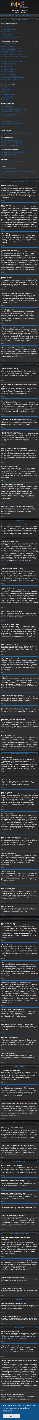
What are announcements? (8, 94)
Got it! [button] (11, 1416)
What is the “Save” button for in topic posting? (12, 77)
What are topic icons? (6, 99)
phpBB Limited (11, 1335)
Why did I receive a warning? (8, 74)
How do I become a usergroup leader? (11, 111)
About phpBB (14, 1338)
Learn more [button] (7, 1411)
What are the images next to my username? (12, 51)
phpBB (24, 441)
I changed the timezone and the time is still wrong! (14, 48)
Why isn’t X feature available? (8, 170)
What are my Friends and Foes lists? (10, 132)
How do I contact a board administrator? (11, 174)
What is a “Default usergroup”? (9, 114)
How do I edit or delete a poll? (8, 69)
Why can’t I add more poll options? (10, 68)
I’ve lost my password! (6, 34)
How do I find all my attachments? (9, 163)
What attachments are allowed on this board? (12, 161)
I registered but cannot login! (8, 29)
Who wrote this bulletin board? (9, 168)
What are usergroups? (6, 108)
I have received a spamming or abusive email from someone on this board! (18, 125)
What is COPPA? (5, 26)
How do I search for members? (9, 144)
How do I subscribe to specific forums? (11, 154)
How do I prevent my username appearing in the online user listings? (18, 44)
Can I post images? (6, 91)
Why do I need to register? (8, 24)
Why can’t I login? (5, 31)
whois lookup (5, 1369)
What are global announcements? (9, 92)
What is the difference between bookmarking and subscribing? (17, 151)
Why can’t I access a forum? (8, 71)
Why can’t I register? (6, 28)
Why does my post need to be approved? (11, 79)
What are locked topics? (7, 97)
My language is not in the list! (8, 49)
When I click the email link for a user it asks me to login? (15, 56)
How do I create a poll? (7, 66)
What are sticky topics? (7, 96)
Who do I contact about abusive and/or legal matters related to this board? (18, 172)
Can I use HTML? (5, 88)
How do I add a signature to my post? (10, 64)
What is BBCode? (5, 86)
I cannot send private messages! (9, 121)
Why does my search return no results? (11, 140)
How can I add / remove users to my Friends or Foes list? (15, 133)
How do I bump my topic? (7, 81)
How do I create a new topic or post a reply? (12, 61)
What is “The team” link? (7, 116)
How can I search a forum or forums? (10, 139)
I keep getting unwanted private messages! (12, 123)
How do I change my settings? (8, 43)
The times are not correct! (7, 46)
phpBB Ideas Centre (6, 1351)
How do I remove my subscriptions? (10, 155)
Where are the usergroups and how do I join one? (13, 109)
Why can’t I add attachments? (8, 72)
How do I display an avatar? (8, 53)
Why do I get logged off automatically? (10, 36)
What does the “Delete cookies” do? (10, 37)
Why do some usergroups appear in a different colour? (15, 112)
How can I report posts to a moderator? (11, 76)
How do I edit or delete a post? (9, 63)
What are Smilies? (5, 89)
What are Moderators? (6, 106)
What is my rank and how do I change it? (11, 54)
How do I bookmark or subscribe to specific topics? (14, 152)
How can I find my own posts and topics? (11, 145)
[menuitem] (14, 10)
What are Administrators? (7, 104)
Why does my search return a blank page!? (12, 142)
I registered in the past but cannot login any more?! (14, 33)
